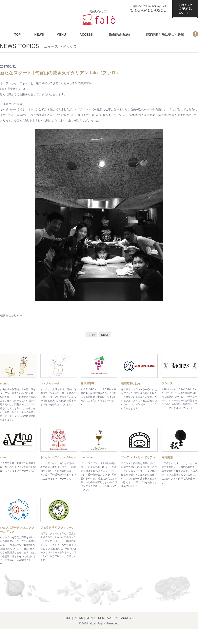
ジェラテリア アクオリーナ (57, 527)
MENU (61, 34)
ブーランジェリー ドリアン (138, 457)
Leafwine (87, 457)
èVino (4, 457)
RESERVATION (108, 617)
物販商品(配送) (119, 34)
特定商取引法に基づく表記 (165, 34)
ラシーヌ (167, 383)
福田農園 (167, 457)
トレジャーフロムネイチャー (58, 457)
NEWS (39, 34)
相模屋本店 (88, 383)
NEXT (104, 334)
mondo (4, 383)
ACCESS (86, 34)
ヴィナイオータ (50, 383)
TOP (17, 34)
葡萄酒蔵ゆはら (131, 383)
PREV (91, 334)
